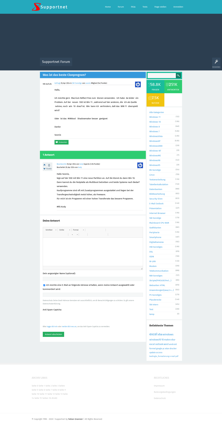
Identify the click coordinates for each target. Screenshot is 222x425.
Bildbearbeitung (157, 194)
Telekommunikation (158, 271)
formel (152, 348)
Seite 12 (51, 394)
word (166, 344)
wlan (167, 348)
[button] (51, 230)
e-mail (172, 356)
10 (162, 339)
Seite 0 (35, 385)
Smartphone (155, 237)
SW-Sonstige (77, 83)
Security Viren (156, 198)
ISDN (151, 256)
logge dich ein (52, 327)
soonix (88, 83)
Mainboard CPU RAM (159, 223)
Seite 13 (58, 394)
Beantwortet (61, 164)
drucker (173, 348)
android (173, 344)
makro (167, 339)
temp (151, 314)
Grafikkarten (155, 227)
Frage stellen (157, 64)
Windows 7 (154, 131)
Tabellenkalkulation (158, 184)
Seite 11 (43, 394)
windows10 (155, 339)
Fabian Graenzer (75, 419)
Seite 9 (62, 390)
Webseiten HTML (157, 285)
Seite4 (62, 385)
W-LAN (152, 261)
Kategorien (136, 64)
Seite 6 (42, 390)
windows (168, 334)
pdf (176, 356)
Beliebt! (103, 64)
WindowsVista (156, 136)
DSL (151, 251)
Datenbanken (155, 189)
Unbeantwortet (114, 64)
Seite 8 (55, 390)
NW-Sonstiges (155, 275)
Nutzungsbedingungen (165, 392)
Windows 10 (155, 122)
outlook (159, 344)
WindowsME (155, 155)
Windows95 (154, 165)
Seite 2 (48, 385)
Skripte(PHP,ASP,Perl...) (160, 280)
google (159, 348)
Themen (126, 64)
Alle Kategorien (156, 112)
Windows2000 (155, 146)
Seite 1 (42, 385)
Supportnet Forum (56, 62)
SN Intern (153, 304)
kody (81, 164)
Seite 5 (35, 390)
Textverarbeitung (157, 179)
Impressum (159, 385)
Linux (151, 175)
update (152, 352)
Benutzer (146, 64)
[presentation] (64, 318)
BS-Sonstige (155, 170)
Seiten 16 (46, 398)
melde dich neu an (69, 327)
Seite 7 (49, 390)
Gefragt (57, 83)
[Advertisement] (111, 36)
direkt (54, 398)
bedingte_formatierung (159, 356)
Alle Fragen (93, 64)
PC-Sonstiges (155, 295)
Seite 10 (35, 394)
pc (164, 348)
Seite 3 (55, 385)
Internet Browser (157, 213)
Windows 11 (155, 117)
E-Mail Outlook (156, 203)
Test (151, 309)
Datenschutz (160, 398)
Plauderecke (155, 299)
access (159, 352)
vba (160, 334)
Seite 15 (38, 398)
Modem (153, 266)
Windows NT (155, 150)
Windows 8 (154, 126)
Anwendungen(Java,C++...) (161, 290)
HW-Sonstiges (155, 247)
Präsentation (155, 208)
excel (153, 334)
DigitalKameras (156, 242)
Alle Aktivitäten (80, 64)
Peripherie (154, 232)
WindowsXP (154, 141)
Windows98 (154, 160)
